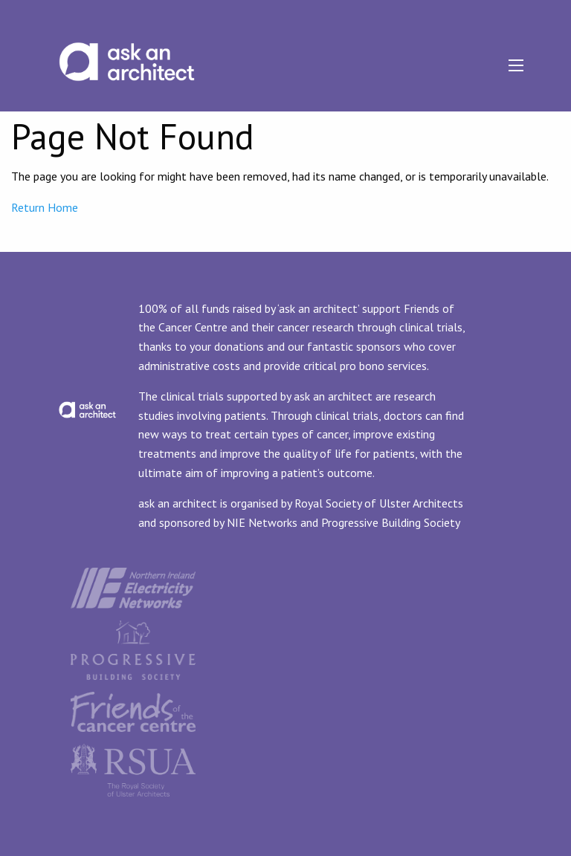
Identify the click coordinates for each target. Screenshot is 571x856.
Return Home (44, 207)
